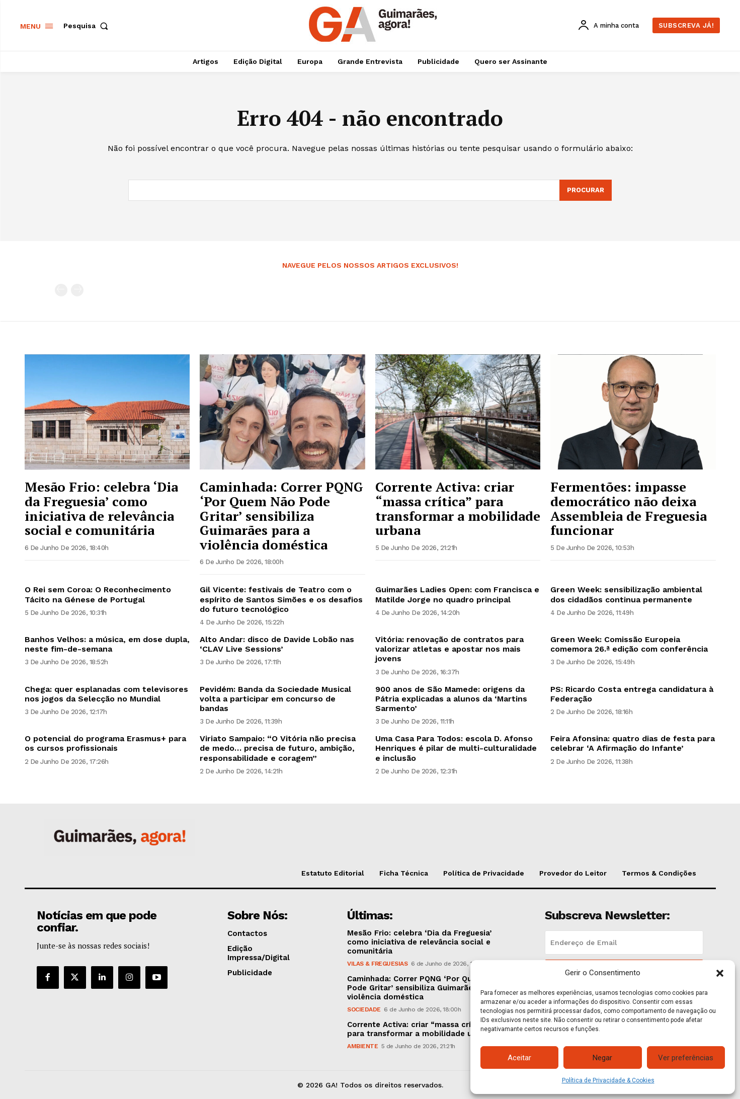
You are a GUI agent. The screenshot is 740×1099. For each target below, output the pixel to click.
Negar (602, 1057)
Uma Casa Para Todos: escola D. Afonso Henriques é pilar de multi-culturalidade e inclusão (456, 748)
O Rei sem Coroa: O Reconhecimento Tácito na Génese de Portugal (98, 594)
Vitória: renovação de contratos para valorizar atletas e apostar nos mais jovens (449, 649)
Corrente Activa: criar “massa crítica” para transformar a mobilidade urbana (457, 508)
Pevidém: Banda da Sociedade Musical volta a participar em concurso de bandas (275, 698)
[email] (624, 942)
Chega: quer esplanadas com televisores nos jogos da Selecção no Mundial (106, 693)
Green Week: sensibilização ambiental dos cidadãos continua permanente (626, 594)
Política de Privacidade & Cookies (608, 1080)
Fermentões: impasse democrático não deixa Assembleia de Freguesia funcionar (628, 508)
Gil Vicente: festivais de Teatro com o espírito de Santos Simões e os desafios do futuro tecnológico (281, 599)
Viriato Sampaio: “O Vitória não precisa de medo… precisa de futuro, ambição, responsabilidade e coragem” (278, 748)
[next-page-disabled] (77, 290)
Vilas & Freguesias (377, 963)
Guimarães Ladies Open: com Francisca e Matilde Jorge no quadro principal (457, 594)
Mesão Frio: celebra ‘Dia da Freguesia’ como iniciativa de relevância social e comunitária (101, 508)
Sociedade (364, 1009)
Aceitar (519, 1057)
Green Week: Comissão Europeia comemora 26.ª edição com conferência (629, 644)
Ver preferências (685, 1057)
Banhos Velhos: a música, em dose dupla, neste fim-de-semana (107, 644)
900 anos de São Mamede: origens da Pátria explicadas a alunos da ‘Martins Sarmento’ (451, 698)
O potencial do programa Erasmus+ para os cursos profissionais (105, 743)
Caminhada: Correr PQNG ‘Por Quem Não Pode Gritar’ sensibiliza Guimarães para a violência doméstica (281, 515)
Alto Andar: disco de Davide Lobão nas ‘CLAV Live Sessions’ (277, 644)
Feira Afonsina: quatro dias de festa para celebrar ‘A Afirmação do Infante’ (632, 743)
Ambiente (362, 1046)
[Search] (585, 190)
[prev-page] (61, 290)
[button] (720, 973)
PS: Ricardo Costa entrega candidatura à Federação (631, 693)
